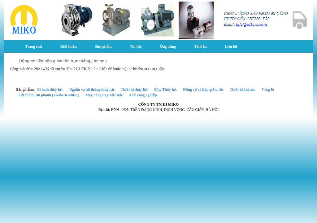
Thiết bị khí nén (242, 89)
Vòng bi (268, 89)
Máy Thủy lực (165, 89)
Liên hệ (231, 46)
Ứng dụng (168, 46)
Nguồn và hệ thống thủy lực (92, 89)
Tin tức (136, 46)
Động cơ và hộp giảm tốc (203, 89)
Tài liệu (200, 46)
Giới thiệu (68, 46)
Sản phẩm (103, 46)
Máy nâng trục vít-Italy (104, 95)
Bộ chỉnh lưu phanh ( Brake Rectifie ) (49, 95)
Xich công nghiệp (143, 95)
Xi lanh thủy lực (50, 89)
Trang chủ (33, 46)
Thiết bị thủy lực (134, 89)
